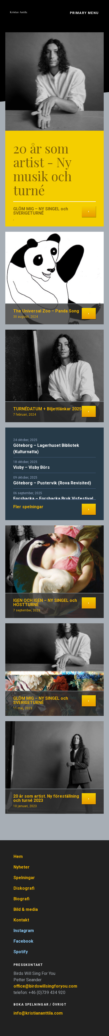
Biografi (21, 898)
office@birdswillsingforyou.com (45, 986)
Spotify (20, 951)
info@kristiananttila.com (38, 1013)
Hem (18, 856)
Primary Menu (84, 13)
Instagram (23, 930)
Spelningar (24, 877)
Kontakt (21, 920)
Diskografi (23, 888)
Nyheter (21, 867)
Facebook (23, 941)
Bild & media (25, 909)
